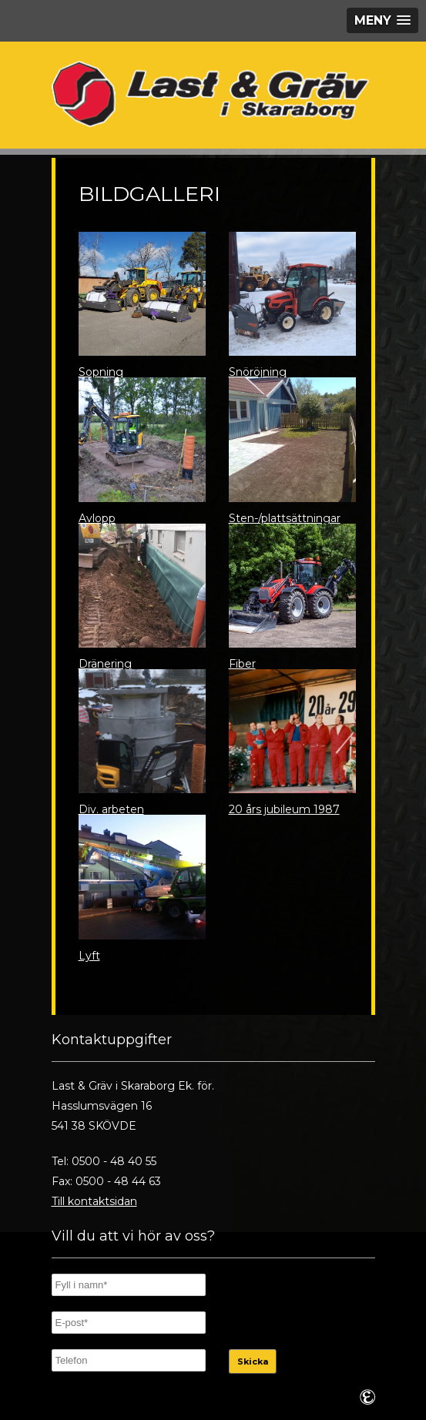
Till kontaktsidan (94, 1201)
